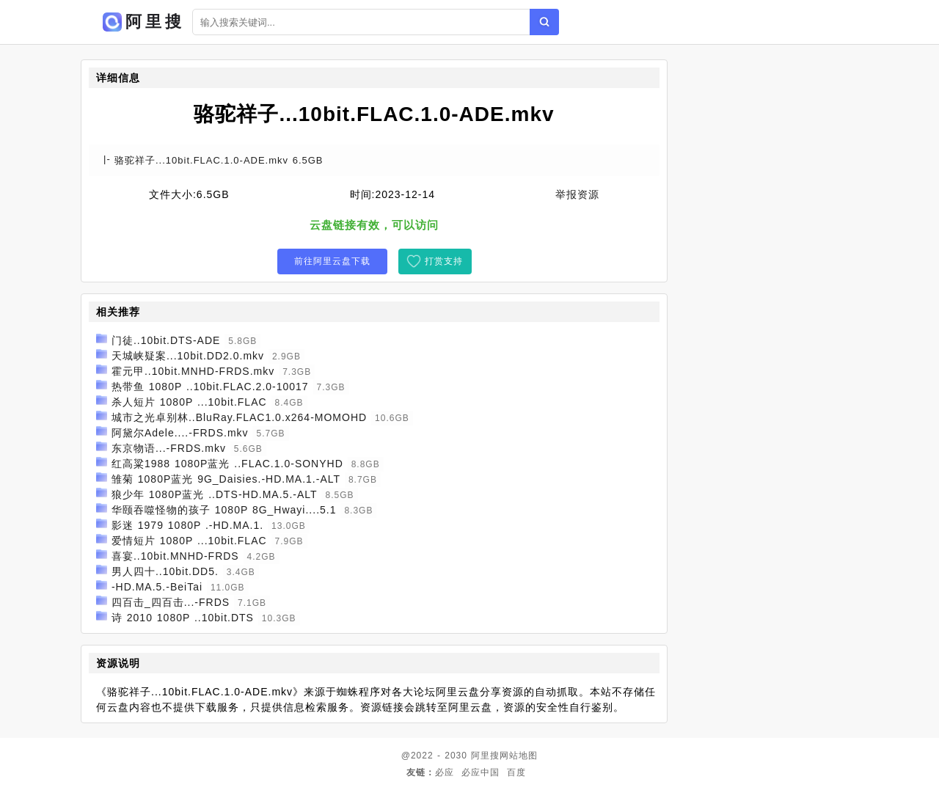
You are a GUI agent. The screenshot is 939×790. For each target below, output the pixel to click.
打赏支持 (444, 261)
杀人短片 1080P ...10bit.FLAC (189, 402)
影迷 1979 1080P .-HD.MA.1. (187, 525)
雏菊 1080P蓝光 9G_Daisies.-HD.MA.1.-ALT (226, 479)
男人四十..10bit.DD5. (165, 571)
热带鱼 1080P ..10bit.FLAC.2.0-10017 (210, 386)
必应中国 (480, 772)
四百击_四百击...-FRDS (171, 602)
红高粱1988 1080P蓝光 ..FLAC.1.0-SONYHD (227, 463)
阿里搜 (485, 755)
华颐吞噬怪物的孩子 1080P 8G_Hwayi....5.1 (224, 510)
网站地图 (519, 755)
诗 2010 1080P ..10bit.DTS (183, 617)
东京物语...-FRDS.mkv (169, 448)
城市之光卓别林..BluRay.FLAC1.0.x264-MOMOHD (239, 417)
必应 (444, 772)
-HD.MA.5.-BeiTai (157, 587)
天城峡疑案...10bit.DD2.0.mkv (188, 356)
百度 (516, 772)
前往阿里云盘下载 (332, 261)
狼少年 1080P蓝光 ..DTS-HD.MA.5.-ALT (215, 494)
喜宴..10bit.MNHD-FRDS (175, 556)
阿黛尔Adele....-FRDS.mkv (180, 433)
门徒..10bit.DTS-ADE (166, 340)
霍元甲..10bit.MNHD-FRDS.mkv (193, 371)
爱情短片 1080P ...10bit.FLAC (189, 540)
